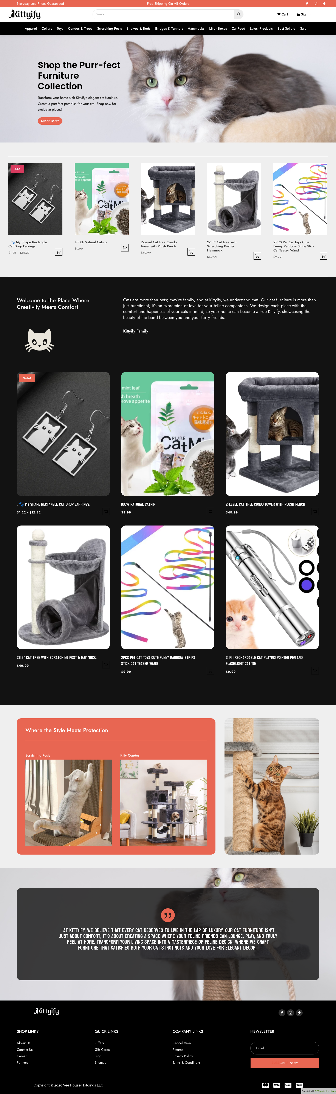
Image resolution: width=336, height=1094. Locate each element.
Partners (22, 1062)
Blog (98, 1056)
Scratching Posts (109, 28)
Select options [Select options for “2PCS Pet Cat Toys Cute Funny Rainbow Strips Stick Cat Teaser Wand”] (323, 256)
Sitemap (100, 1062)
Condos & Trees (80, 28)
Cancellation (182, 1042)
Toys (60, 28)
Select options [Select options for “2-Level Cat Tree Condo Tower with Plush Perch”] (191, 252)
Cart (285, 14)
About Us (23, 1042)
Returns (178, 1049)
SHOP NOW (50, 121)
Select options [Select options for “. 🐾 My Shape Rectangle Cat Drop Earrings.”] (58, 252)
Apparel (31, 28)
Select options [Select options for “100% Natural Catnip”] (125, 247)
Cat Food (238, 28)
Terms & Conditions (186, 1062)
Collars (47, 28)
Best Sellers (286, 28)
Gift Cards (102, 1049)
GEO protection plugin (325, 1091)
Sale (303, 28)
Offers (99, 1042)
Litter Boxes (218, 28)
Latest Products (261, 28)
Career (21, 1056)
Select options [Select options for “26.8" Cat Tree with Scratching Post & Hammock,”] (257, 256)
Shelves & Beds (138, 28)
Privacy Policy (183, 1056)
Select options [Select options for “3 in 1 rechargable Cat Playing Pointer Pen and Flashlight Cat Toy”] (315, 670)
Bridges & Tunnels (169, 28)
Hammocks (196, 28)
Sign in (306, 14)
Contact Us (25, 1049)
